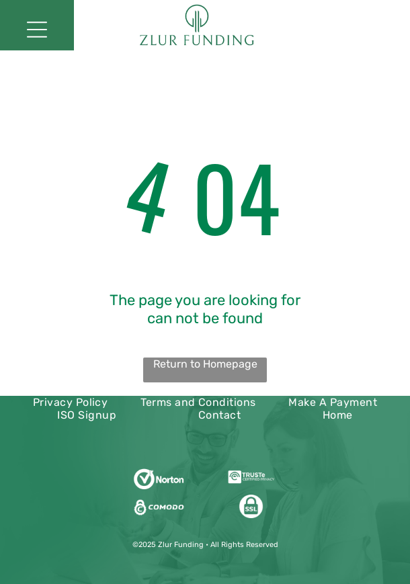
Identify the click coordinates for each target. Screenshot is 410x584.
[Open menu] (37, 29)
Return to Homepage (205, 364)
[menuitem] (70, 402)
